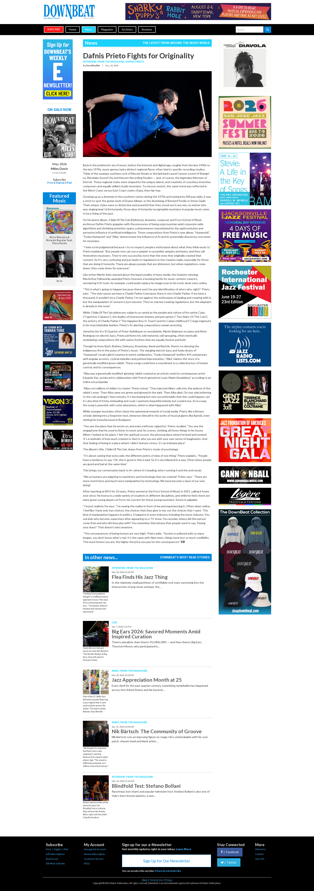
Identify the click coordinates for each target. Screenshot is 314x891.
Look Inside (59, 172)
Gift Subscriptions (55, 854)
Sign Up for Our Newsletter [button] (166, 861)
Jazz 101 (259, 858)
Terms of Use (156, 880)
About (144, 880)
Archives (127, 29)
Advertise (260, 849)
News (88, 29)
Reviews (147, 29)
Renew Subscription (94, 854)
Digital (60, 182)
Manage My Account (95, 849)
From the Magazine (139, 567)
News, (116, 670)
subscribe (53, 29)
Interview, (90, 61)
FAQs (87, 863)
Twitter (229, 862)
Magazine (107, 29)
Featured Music (59, 198)
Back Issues (52, 858)
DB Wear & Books (55, 863)
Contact (259, 854)
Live (114, 622)
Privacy (168, 880)
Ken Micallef (93, 65)
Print (50, 182)
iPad (69, 182)
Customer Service (93, 858)
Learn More (183, 849)
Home (72, 29)
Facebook (230, 852)
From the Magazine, (111, 61)
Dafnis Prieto (135, 61)
